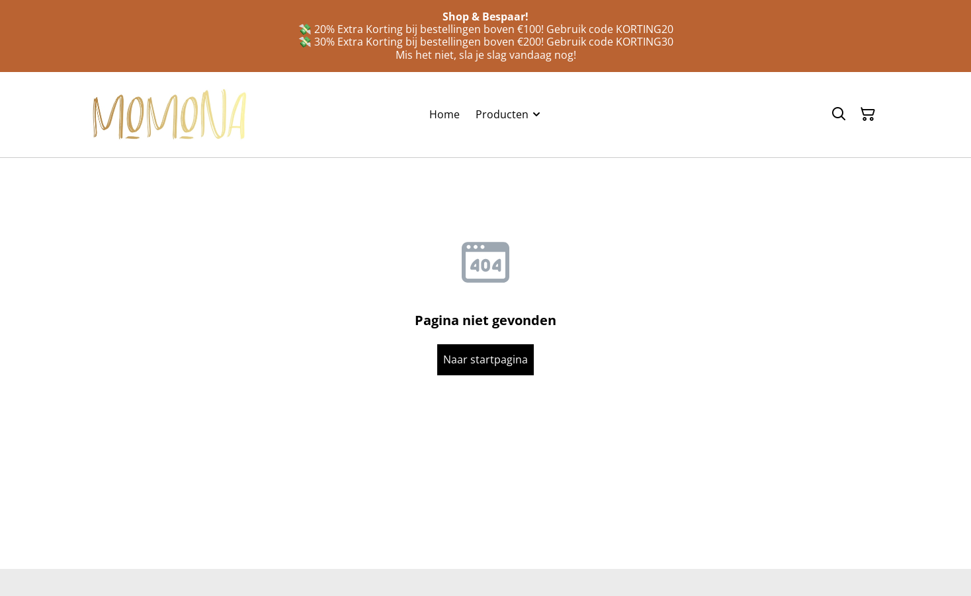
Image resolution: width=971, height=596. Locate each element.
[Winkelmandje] (867, 114)
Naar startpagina (485, 359)
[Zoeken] (838, 114)
